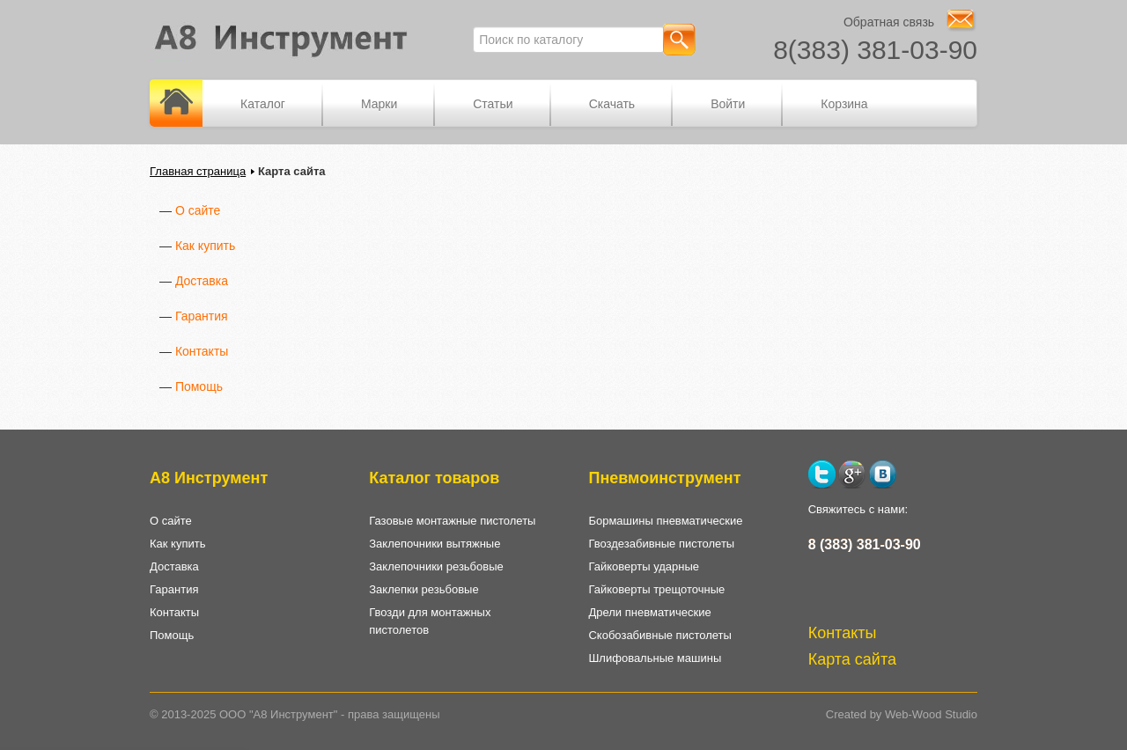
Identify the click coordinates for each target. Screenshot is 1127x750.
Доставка (201, 281)
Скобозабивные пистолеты (659, 635)
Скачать (612, 104)
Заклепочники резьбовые (436, 566)
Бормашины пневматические (665, 520)
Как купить (205, 246)
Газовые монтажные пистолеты (452, 520)
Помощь (199, 386)
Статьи (492, 104)
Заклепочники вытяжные (434, 543)
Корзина (844, 104)
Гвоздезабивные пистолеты (661, 543)
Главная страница (198, 171)
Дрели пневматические (649, 612)
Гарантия (201, 316)
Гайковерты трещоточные (656, 589)
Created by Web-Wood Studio (901, 714)
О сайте (197, 210)
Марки (379, 104)
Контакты (201, 351)
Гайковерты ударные (643, 566)
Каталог (262, 104)
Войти (728, 104)
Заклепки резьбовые (423, 589)
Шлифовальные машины (654, 658)
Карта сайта (852, 659)
